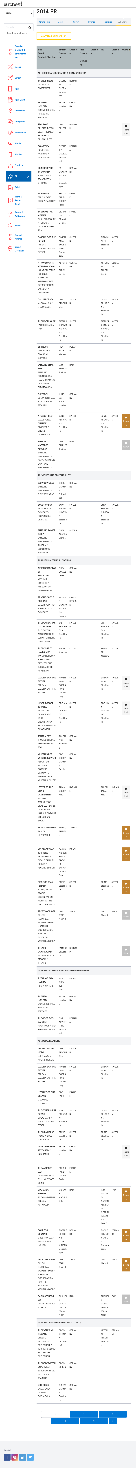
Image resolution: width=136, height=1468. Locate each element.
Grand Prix (44, 22)
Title (40, 49)
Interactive (20, 132)
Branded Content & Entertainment (20, 52)
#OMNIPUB (43, 193)
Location (73, 51)
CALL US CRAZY (45, 299)
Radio (17, 225)
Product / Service (46, 57)
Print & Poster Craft (18, 200)
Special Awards (18, 237)
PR (16, 176)
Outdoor (19, 165)
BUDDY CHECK (45, 505)
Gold (60, 22)
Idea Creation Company (83, 57)
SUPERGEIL (43, 394)
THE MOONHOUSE (46, 321)
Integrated (20, 121)
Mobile (18, 154)
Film (17, 89)
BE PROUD (43, 347)
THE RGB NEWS (45, 81)
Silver (76, 22)
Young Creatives (19, 249)
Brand (41, 53)
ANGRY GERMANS (46, 1146)
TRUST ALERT (44, 736)
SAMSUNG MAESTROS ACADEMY (43, 445)
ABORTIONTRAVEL (46, 911)
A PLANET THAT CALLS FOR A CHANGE (45, 420)
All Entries (123, 22)
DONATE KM (43, 146)
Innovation (20, 110)
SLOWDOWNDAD (46, 483)
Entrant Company (62, 53)
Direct (18, 78)
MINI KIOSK (43, 1385)
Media (18, 143)
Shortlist (107, 22)
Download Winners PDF (54, 35)
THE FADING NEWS (47, 827)
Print (17, 187)
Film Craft (20, 100)
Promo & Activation (20, 214)
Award (125, 49)
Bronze (91, 22)
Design (18, 67)
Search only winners (15, 33)
